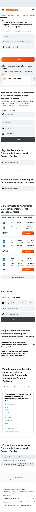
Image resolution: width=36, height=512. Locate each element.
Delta (6, 415)
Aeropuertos (20, 477)
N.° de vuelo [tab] (6, 297)
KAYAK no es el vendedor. (19, 498)
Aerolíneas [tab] (7, 387)
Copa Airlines (9, 418)
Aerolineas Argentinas (11, 431)
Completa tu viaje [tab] (19, 387)
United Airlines (9, 428)
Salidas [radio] (12, 110)
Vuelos (12, 477)
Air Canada (8, 410)
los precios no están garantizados (11, 493)
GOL (6, 423)
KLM (6, 407)
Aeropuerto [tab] (17, 297)
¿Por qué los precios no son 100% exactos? (19, 505)
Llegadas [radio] (3, 110)
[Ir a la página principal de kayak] (12, 10)
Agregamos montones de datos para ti (19, 502)
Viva (6, 426)
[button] (3, 10)
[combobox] (6, 31)
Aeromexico (8, 420)
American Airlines (10, 405)
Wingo (7, 412)
